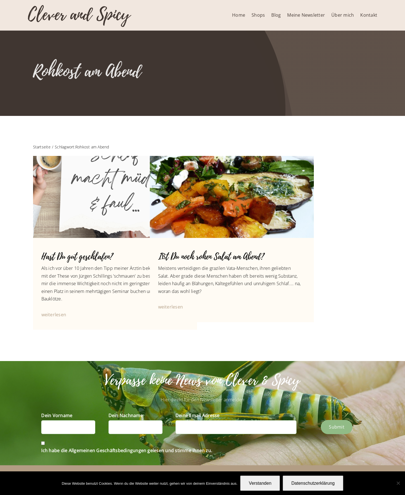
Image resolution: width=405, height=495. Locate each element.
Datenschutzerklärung (313, 483)
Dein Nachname (125, 415)
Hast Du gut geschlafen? (77, 256)
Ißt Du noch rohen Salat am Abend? (211, 256)
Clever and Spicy (79, 14)
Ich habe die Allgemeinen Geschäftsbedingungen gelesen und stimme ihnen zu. (126, 450)
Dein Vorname (56, 415)
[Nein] (398, 483)
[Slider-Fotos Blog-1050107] (232, 158)
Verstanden (260, 483)
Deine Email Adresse (197, 415)
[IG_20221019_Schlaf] (115, 158)
